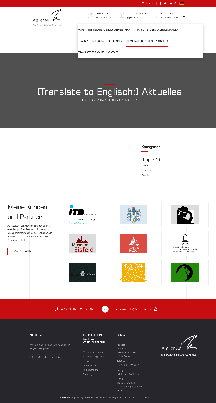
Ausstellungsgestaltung (95, 356)
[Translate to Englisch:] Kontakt (98, 52)
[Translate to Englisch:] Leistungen (156, 29)
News (144, 164)
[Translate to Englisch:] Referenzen (100, 41)
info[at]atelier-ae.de (169, 17)
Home (81, 29)
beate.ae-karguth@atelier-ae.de (135, 309)
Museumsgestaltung (93, 352)
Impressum (135, 397)
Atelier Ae (90, 100)
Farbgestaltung (90, 370)
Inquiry (147, 3)
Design (86, 361)
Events (145, 175)
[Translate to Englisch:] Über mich (109, 29)
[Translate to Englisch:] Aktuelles (147, 41)
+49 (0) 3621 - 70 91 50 (107, 17)
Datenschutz (150, 397)
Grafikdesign (89, 365)
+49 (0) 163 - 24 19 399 (74, 309)
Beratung (88, 374)
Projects (146, 170)
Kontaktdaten (22, 251)
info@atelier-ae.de (126, 383)
